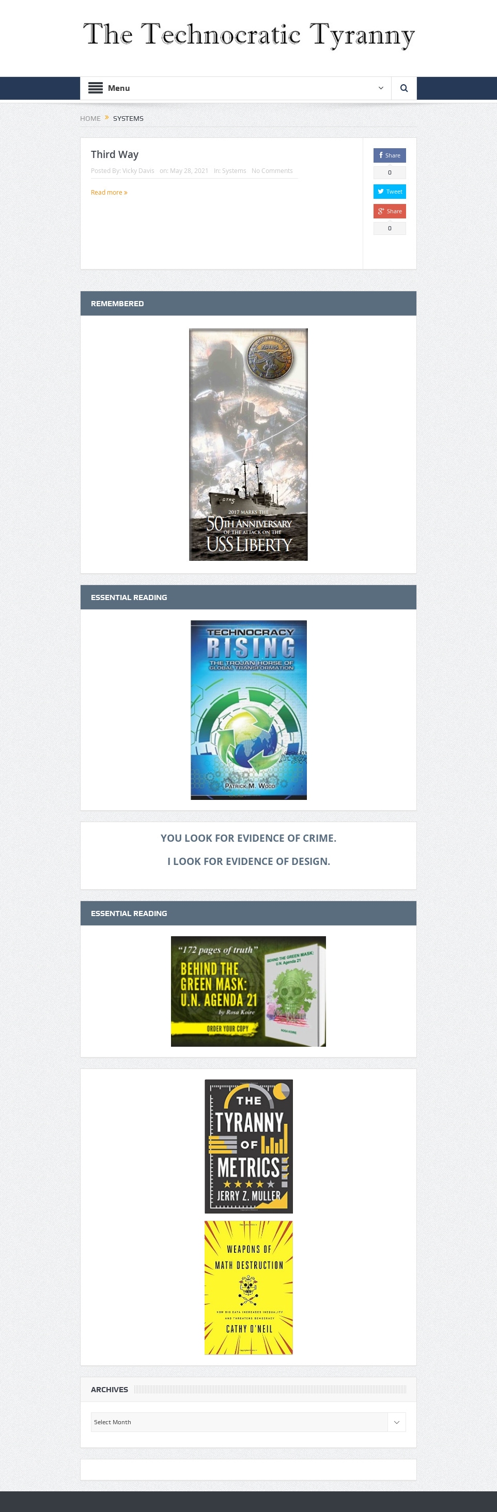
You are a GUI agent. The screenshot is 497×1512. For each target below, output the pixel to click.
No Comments (272, 170)
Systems (234, 170)
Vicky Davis (138, 170)
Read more (109, 192)
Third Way (114, 154)
